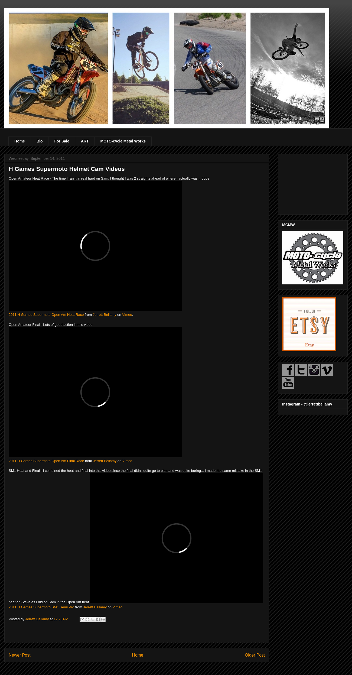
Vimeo (127, 315)
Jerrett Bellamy (104, 315)
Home (19, 141)
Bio (40, 141)
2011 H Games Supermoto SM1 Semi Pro (41, 607)
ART (85, 141)
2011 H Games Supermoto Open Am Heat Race (46, 315)
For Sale (61, 141)
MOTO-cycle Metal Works (123, 141)
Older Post (255, 655)
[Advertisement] (312, 183)
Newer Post (20, 655)
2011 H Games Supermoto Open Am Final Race (46, 461)
